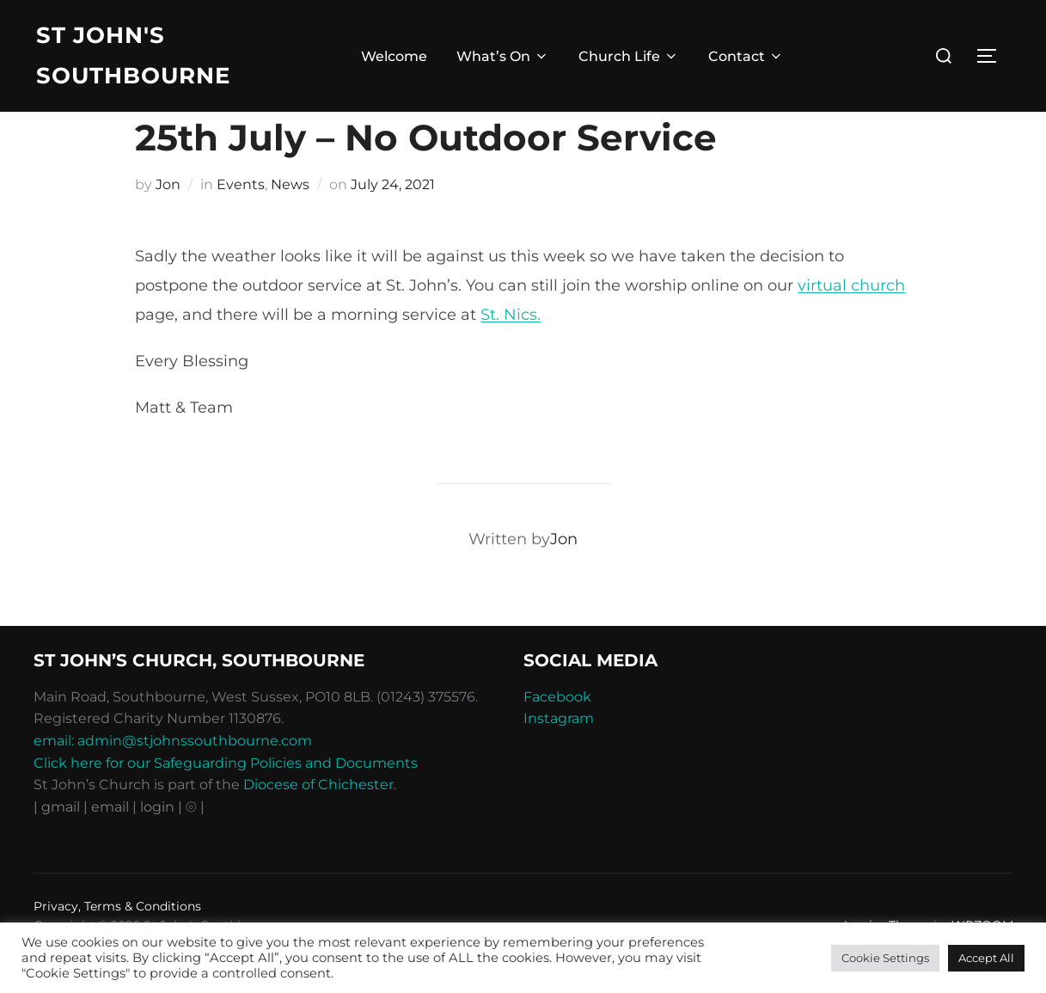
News (290, 219)
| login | (157, 842)
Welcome (394, 56)
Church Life (628, 56)
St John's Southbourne (133, 55)
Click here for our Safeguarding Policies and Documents (226, 798)
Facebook (557, 732)
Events (241, 219)
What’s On (502, 56)
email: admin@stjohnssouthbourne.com (173, 776)
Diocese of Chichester (318, 820)
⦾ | (195, 842)
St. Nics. (510, 349)
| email (107, 842)
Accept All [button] (986, 958)
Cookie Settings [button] (885, 958)
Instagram (558, 754)
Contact (746, 56)
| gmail (58, 842)
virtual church (851, 320)
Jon (168, 219)
